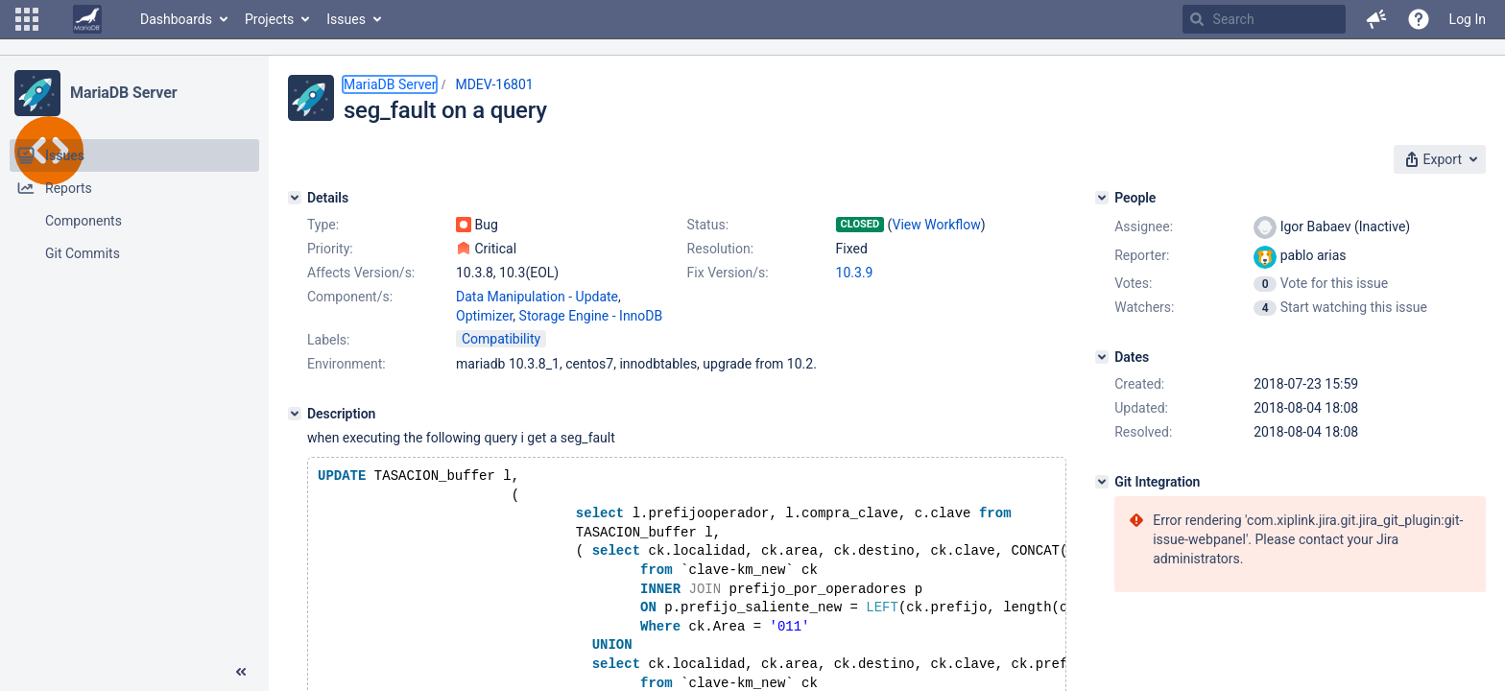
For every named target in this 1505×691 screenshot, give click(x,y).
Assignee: (1143, 226)
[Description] (294, 413)
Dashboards (176, 19)
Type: (323, 224)
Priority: (330, 248)
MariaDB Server (123, 92)
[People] (1102, 197)
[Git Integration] (1102, 481)
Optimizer (484, 315)
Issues (346, 19)
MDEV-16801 (494, 84)
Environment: (346, 363)
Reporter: (1141, 255)
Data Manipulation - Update (537, 296)
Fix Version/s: (728, 272)
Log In (1467, 19)
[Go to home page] (87, 19)
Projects (269, 19)
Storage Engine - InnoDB (591, 315)
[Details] (294, 197)
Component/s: (350, 296)
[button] (27, 19)
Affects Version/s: (361, 272)
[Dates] (1102, 357)
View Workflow (937, 224)
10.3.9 (854, 272)
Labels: (328, 339)
